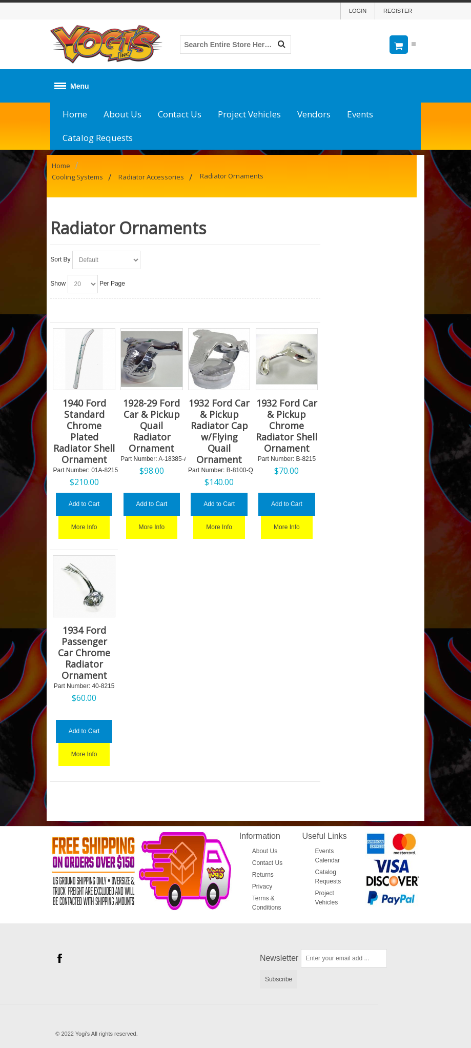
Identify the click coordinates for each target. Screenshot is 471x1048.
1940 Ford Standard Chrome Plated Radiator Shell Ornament (84, 431)
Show (58, 283)
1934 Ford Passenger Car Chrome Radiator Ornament (84, 652)
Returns (263, 874)
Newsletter (279, 958)
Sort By (60, 259)
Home (75, 114)
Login (357, 11)
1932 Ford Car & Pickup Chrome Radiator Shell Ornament (286, 425)
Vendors (314, 114)
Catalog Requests (98, 138)
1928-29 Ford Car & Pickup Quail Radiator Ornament (151, 425)
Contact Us (179, 114)
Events (360, 114)
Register (397, 11)
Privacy (262, 886)
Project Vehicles (249, 114)
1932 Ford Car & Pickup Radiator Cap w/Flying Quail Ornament (219, 431)
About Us (122, 114)
